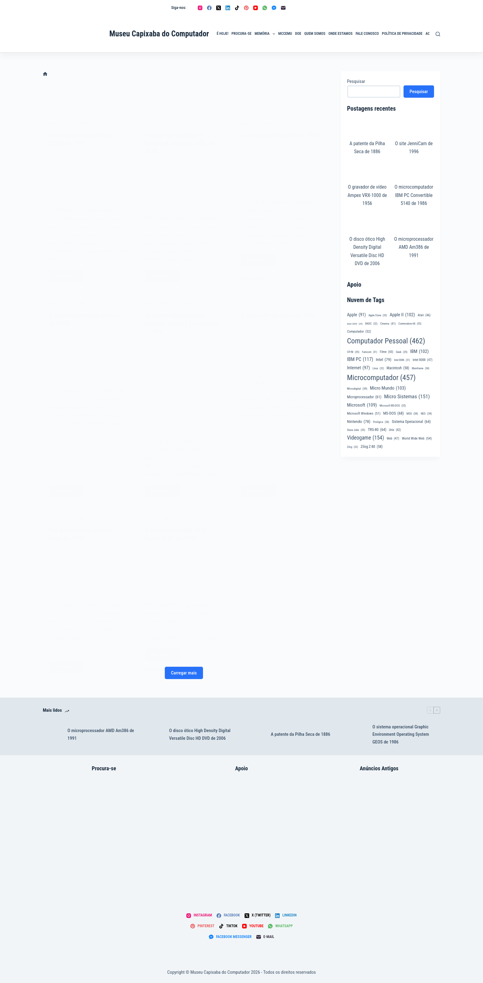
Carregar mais (184, 673)
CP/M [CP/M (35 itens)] (353, 352)
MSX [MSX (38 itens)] (412, 413)
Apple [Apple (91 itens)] (356, 315)
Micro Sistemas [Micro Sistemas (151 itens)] (407, 396)
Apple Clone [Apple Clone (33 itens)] (377, 315)
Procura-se (242, 33)
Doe (298, 33)
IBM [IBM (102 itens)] (419, 351)
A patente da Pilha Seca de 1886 (300, 734)
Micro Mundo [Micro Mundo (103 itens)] (388, 388)
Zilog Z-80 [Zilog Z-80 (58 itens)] (372, 447)
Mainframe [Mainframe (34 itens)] (420, 368)
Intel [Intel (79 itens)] (384, 359)
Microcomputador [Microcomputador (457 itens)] (381, 378)
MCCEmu (285, 33)
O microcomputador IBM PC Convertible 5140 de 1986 (414, 195)
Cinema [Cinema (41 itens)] (388, 323)
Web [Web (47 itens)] (393, 438)
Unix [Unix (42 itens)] (395, 430)
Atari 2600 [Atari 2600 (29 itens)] (355, 324)
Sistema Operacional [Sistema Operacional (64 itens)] (411, 422)
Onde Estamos (340, 33)
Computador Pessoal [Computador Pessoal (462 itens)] (386, 341)
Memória (265, 34)
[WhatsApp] (264, 8)
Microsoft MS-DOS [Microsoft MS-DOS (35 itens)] (393, 405)
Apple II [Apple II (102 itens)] (402, 315)
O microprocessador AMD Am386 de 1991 (413, 247)
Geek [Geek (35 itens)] (402, 352)
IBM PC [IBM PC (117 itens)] (360, 359)
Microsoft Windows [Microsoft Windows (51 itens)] (364, 414)
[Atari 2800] (104, 835)
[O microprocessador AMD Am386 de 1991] (52, 734)
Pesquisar (356, 81)
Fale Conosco (367, 33)
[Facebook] (209, 8)
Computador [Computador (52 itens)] (359, 332)
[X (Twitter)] (218, 8)
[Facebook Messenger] (274, 8)
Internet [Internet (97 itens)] (358, 368)
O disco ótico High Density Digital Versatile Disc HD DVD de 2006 (199, 734)
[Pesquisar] (438, 34)
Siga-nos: (178, 7)
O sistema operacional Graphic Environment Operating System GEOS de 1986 (400, 734)
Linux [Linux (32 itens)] (378, 368)
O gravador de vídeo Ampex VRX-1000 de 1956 (367, 195)
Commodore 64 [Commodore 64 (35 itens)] (409, 324)
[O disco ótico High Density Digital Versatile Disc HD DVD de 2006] (153, 734)
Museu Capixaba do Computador (159, 33)
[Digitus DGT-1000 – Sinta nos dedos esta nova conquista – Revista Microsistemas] (379, 835)
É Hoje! (222, 33)
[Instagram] (200, 8)
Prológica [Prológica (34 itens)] (381, 422)
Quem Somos (314, 33)
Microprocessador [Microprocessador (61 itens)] (364, 397)
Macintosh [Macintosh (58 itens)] (398, 368)
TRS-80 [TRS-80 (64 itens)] (377, 430)
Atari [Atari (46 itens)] (424, 315)
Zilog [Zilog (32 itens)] (352, 447)
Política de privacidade (402, 33)
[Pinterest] (246, 8)
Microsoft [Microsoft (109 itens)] (362, 405)
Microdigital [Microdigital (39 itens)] (357, 388)
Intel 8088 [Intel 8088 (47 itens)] (422, 360)
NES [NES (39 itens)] (426, 413)
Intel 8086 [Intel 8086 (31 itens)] (402, 360)
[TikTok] (237, 8)
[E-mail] (283, 8)
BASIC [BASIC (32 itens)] (371, 324)
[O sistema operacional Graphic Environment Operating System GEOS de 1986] (357, 734)
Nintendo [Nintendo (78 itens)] (359, 421)
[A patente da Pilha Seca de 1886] (255, 734)
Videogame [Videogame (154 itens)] (365, 437)
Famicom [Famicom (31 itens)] (369, 352)
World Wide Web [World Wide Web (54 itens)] (417, 438)
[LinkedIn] (227, 8)
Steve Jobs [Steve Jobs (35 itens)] (356, 430)
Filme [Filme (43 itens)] (386, 352)
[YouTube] (255, 8)
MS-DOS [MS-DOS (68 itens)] (393, 413)
